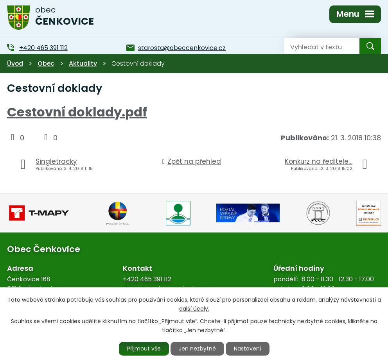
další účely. (194, 309)
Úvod (15, 63)
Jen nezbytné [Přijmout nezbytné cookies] (197, 348)
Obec (46, 63)
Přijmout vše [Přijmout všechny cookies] (144, 348)
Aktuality (83, 63)
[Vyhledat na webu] (315, 46)
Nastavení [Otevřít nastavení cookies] (247, 348)
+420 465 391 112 (147, 279)
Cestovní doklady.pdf (77, 112)
